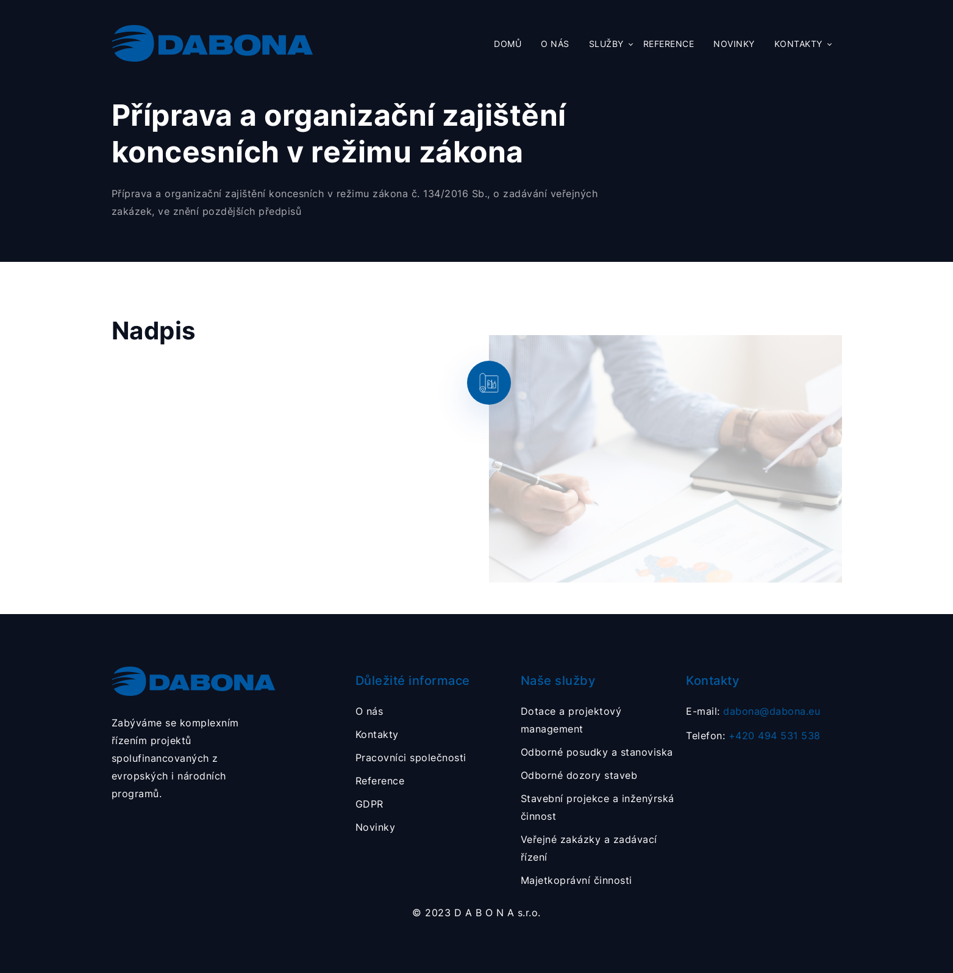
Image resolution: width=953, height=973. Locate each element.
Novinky (734, 44)
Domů (507, 44)
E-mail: (753, 711)
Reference (668, 44)
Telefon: (753, 735)
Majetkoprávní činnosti (576, 880)
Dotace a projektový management (571, 720)
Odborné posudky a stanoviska (597, 752)
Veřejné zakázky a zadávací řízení (589, 848)
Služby (606, 44)
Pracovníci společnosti (410, 757)
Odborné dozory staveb (579, 775)
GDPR (369, 804)
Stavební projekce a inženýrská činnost (597, 807)
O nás (555, 44)
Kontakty (798, 44)
